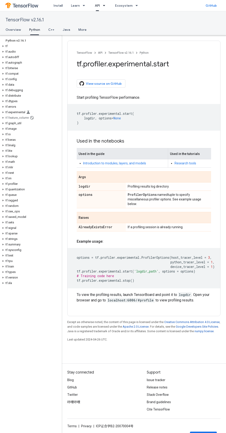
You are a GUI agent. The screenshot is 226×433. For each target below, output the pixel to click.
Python (144, 52)
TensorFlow (84, 52)
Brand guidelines (159, 402)
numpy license (204, 331)
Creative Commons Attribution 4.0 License (192, 322)
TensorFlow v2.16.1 (25, 20)
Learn (75, 5)
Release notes (157, 387)
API (100, 52)
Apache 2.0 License (136, 326)
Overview (13, 30)
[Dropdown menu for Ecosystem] (138, 5)
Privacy (86, 426)
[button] (30, 46)
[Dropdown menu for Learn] (85, 5)
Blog (70, 380)
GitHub (211, 5)
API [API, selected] (97, 5)
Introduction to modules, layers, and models (114, 163)
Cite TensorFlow (158, 409)
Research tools (185, 163)
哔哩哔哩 (73, 402)
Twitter (72, 394)
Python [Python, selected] (34, 30)
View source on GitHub (100, 83)
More (82, 30)
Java (66, 30)
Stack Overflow (158, 394)
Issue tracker (156, 380)
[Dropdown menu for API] (105, 5)
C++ (51, 30)
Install (58, 5)
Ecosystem (124, 5)
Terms (72, 426)
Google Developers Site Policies (197, 326)
